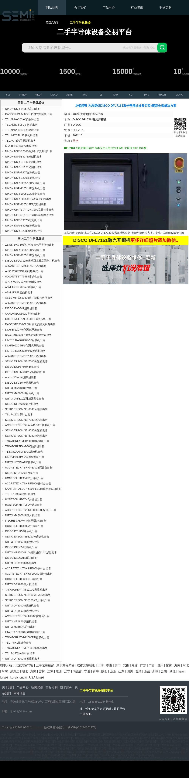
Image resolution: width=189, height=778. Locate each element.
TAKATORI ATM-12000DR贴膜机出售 (27, 441)
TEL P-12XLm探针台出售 (20, 653)
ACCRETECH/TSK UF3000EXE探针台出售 (30, 510)
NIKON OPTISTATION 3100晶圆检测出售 (29, 214)
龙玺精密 (37, 727)
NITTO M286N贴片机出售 (20, 626)
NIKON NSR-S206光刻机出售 (22, 177)
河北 (186, 665)
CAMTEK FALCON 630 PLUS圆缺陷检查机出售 (33, 488)
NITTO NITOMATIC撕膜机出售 (23, 462)
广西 (152, 665)
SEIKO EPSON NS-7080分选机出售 (26, 419)
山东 (121, 671)
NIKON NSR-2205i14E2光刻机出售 (25, 204)
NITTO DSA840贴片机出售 (21, 584)
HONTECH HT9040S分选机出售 (24, 478)
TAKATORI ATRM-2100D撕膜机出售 (26, 589)
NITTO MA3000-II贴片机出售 (22, 393)
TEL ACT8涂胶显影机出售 (20, 140)
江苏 (50, 671)
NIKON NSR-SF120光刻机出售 (23, 167)
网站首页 (52, 7)
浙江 (173, 671)
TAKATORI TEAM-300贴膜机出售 (24, 446)
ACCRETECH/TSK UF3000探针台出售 (28, 568)
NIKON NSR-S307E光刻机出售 (23, 156)
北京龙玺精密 (24, 665)
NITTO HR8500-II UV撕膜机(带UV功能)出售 (31, 552)
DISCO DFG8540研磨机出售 (22, 382)
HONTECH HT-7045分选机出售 (23, 499)
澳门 (118, 665)
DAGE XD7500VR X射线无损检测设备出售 (30, 324)
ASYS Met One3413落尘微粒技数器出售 (29, 297)
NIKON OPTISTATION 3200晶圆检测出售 (29, 209)
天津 (101, 665)
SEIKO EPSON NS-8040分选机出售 (26, 430)
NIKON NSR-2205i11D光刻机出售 (25, 188)
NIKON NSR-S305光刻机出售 (22, 225)
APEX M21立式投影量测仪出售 (23, 281)
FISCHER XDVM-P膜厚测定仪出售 (25, 520)
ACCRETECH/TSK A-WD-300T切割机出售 (30, 425)
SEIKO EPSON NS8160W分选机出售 (27, 536)
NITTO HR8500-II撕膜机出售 (22, 541)
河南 (5, 671)
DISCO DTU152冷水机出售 (21, 531)
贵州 (160, 665)
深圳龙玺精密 (65, 665)
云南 (164, 671)
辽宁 (67, 671)
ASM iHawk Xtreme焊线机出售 (23, 287)
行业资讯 (137, 7)
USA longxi (36, 677)
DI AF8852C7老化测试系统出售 (23, 329)
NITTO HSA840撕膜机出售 (21, 621)
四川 (130, 671)
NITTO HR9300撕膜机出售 (21, 563)
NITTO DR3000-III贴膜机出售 (22, 658)
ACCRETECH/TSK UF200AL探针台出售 (29, 573)
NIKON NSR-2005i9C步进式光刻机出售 (28, 199)
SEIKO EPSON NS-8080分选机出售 (26, 435)
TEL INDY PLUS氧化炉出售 (21, 135)
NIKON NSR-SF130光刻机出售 (23, 161)
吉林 (42, 671)
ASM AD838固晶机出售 (19, 292)
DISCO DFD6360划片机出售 (22, 403)
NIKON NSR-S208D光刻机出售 (23, 230)
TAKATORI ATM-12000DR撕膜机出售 (27, 637)
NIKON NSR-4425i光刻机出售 (22, 108)
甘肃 (169, 665)
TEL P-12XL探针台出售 (19, 414)
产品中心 (109, 7)
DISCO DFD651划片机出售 (21, 547)
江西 (59, 671)
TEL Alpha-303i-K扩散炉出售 (22, 119)
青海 (96, 671)
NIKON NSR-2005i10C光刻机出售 (25, 193)
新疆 (155, 671)
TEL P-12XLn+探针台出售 (20, 494)
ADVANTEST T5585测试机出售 (23, 276)
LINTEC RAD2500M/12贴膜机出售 (25, 350)
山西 (113, 671)
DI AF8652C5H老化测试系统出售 (24, 345)
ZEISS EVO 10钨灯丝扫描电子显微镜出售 (29, 244)
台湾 (138, 671)
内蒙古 (77, 671)
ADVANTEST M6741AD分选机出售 (25, 303)
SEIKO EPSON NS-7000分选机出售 (26, 361)
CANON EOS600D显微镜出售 (22, 313)
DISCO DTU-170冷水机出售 (21, 472)
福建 (135, 665)
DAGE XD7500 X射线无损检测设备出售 (28, 334)
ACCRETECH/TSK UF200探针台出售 (27, 616)
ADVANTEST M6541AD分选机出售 (25, 265)
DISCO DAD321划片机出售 (21, 557)
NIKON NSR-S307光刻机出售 (22, 172)
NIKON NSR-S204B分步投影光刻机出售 (28, 151)
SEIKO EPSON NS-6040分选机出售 (26, 409)
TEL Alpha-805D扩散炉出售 (21, 124)
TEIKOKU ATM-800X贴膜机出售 (24, 451)
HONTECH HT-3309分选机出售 (23, 579)
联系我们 (52, 22)
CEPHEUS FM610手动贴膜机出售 (25, 372)
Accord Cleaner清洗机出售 (21, 377)
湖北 (25, 671)
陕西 (104, 671)
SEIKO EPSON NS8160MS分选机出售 (28, 594)
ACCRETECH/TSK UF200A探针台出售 (28, 483)
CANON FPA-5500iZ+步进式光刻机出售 (28, 114)
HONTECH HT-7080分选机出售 (23, 504)
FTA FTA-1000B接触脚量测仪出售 (25, 632)
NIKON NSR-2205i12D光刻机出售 (25, 183)
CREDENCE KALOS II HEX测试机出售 (28, 318)
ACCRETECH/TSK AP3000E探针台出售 (29, 467)
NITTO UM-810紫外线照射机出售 (24, 398)
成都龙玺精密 (86, 665)
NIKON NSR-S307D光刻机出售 (23, 220)
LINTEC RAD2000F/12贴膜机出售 (25, 340)
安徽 (126, 665)
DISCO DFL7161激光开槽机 (108, 232)
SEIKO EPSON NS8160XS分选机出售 (27, 600)
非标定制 (165, 7)
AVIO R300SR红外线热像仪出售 (24, 271)
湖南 (33, 671)
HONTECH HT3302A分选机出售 (24, 525)
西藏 (147, 671)
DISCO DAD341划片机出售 (21, 308)
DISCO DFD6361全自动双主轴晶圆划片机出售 (32, 260)
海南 (177, 665)
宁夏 (87, 671)
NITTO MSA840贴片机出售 (21, 387)
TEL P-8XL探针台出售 (18, 642)
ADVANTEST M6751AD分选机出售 (25, 356)
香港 (109, 665)
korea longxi (18, 677)
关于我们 (80, 7)
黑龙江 (14, 671)
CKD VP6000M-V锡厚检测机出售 (24, 456)
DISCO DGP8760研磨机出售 (22, 366)
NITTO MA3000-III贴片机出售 (22, 515)
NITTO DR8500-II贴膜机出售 (22, 610)
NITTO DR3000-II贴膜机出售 (22, 605)
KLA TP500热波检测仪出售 (21, 145)
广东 (143, 665)
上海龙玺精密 (45, 665)
